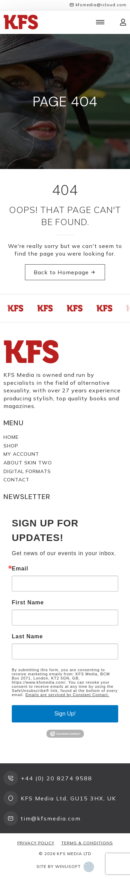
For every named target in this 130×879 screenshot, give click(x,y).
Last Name (27, 636)
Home (11, 437)
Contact (16, 480)
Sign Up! (65, 714)
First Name (28, 602)
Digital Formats (27, 471)
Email (20, 568)
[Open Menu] (100, 22)
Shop (10, 446)
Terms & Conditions (87, 842)
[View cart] (112, 22)
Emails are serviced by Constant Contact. (67, 695)
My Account (21, 454)
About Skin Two (27, 463)
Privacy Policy (35, 842)
